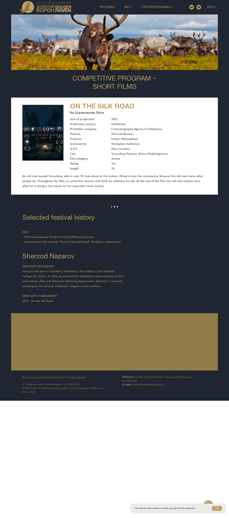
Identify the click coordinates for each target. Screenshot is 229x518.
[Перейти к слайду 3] (117, 286)
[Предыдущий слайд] (8, 242)
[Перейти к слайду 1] (111, 286)
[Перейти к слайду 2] (114, 286)
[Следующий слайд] (221, 242)
